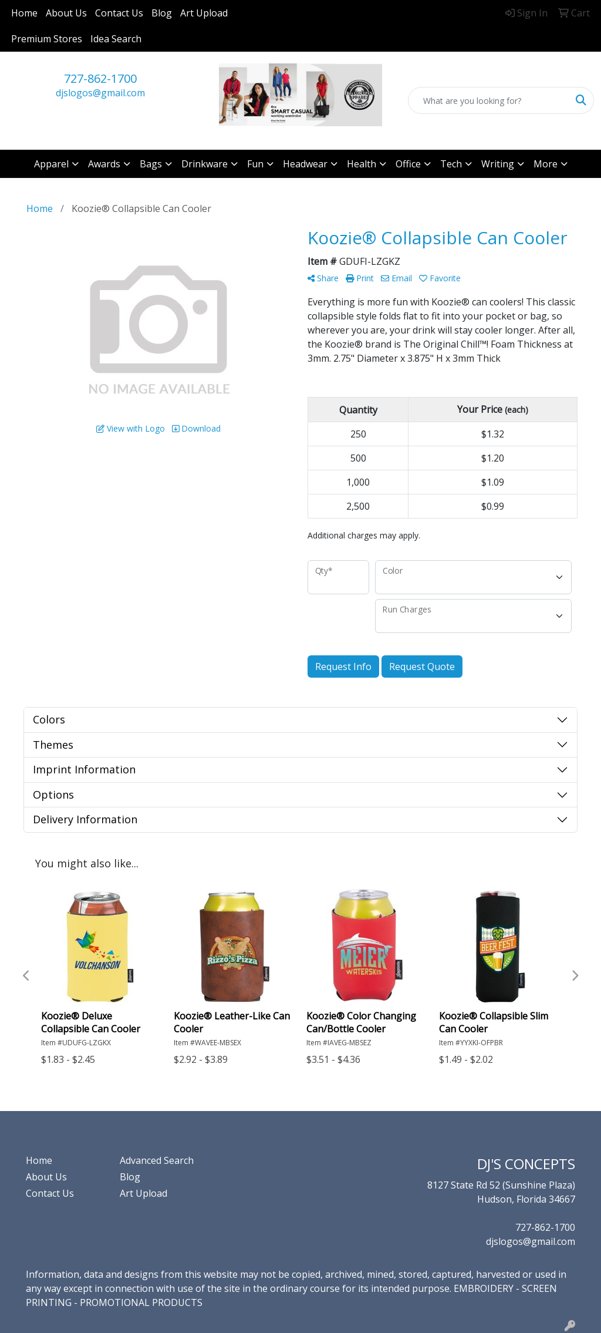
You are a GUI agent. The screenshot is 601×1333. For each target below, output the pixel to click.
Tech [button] (451, 163)
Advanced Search (157, 1160)
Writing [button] (497, 163)
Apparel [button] (51, 163)
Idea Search (115, 38)
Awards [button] (104, 163)
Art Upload (204, 12)
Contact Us (119, 12)
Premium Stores (46, 38)
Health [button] (361, 163)
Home (24, 12)
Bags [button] (151, 163)
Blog (161, 12)
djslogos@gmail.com (100, 92)
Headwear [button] (305, 163)
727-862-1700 (100, 78)
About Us (66, 12)
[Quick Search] (488, 100)
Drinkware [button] (204, 163)
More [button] (546, 163)
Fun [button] (255, 163)
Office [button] (408, 163)
